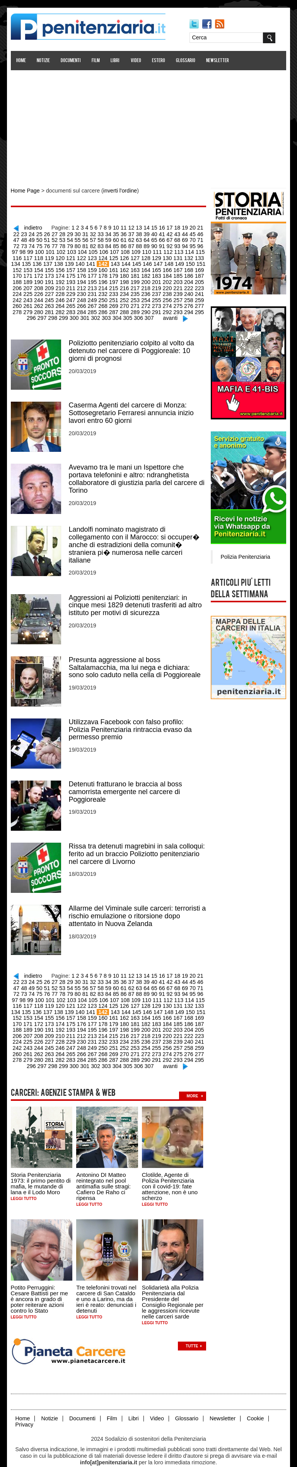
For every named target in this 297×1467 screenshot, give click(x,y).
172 (19, 273)
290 (124, 308)
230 (61, 291)
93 (154, 245)
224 (187, 285)
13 (135, 227)
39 (135, 233)
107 (93, 250)
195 (71, 279)
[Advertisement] (148, 125)
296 (187, 308)
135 (198, 256)
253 (113, 297)
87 (109, 245)
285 (71, 308)
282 (40, 308)
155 (29, 268)
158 (61, 268)
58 (83, 239)
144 (105, 262)
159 (71, 268)
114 (166, 250)
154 (19, 268)
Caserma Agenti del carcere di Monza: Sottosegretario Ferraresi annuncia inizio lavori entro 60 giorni (131, 408)
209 (29, 285)
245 (29, 297)
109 (113, 250)
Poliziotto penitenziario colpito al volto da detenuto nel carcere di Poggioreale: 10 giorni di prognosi (132, 346)
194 (61, 279)
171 (198, 268)
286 (82, 308)
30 (68, 233)
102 (40, 250)
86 (101, 245)
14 (143, 227)
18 (173, 227)
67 (150, 239)
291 (135, 308)
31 (75, 233)
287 (93, 308)
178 (82, 273)
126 (103, 256)
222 (166, 285)
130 (145, 256)
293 (156, 308)
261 (198, 297)
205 (177, 279)
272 (124, 302)
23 (15, 233)
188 (187, 273)
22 (203, 227)
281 (29, 308)
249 (71, 297)
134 (187, 256)
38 (128, 233)
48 (203, 233)
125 (93, 256)
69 (165, 239)
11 (120, 227)
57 (75, 239)
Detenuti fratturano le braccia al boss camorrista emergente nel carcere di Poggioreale (126, 784)
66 (143, 239)
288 (103, 308)
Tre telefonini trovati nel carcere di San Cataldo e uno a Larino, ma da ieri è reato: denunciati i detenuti (107, 1286)
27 (45, 233)
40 (143, 233)
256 (145, 297)
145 (115, 262)
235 (113, 291)
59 (90, 239)
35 (105, 233)
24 (22, 233)
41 (150, 233)
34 (98, 233)
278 (187, 302)
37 (120, 233)
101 (29, 250)
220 (145, 285)
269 (93, 302)
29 (60, 233)
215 (93, 285)
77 (34, 245)
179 (93, 273)
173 (29, 273)
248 (61, 297)
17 (165, 227)
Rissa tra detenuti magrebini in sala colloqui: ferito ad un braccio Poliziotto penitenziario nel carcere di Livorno (137, 845)
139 (49, 262)
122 (61, 256)
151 (178, 262)
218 (124, 285)
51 (30, 239)
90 (131, 245)
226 (19, 291)
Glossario (186, 61)
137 (28, 262)
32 (83, 233)
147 (136, 262)
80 (56, 245)
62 (112, 239)
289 (113, 308)
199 (113, 279)
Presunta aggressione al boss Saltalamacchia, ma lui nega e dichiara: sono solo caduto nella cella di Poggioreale (135, 660)
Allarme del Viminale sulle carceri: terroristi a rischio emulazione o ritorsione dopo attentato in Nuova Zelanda (138, 907)
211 (50, 285)
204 (166, 279)
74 (203, 239)
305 (117, 314)
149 (157, 262)
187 (177, 273)
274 (145, 302)
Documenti (71, 61)
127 (113, 256)
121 (50, 256)
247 (50, 297)
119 (29, 256)
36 (112, 233)
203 (156, 279)
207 (198, 279)
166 (145, 268)
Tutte (192, 1332)
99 (199, 245)
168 (166, 268)
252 (103, 297)
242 (187, 291)
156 (40, 268)
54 (53, 239)
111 (135, 250)
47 (196, 233)
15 (150, 227)
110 (124, 250)
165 (135, 268)
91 (139, 245)
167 (156, 268)
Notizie (43, 61)
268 (82, 302)
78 (41, 245)
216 (103, 285)
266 (61, 302)
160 (82, 268)
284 (61, 308)
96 (177, 245)
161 (93, 268)
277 (177, 302)
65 (135, 239)
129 (135, 256)
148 (147, 262)
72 (188, 239)
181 (113, 273)
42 (158, 233)
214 (82, 285)
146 (126, 262)
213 (71, 285)
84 (86, 245)
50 (22, 239)
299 (54, 314)
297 (198, 308)
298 (43, 314)
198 (103, 279)
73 (196, 239)
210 (40, 285)
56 (68, 239)
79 (49, 245)
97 (184, 245)
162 (103, 268)
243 (198, 291)
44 (173, 233)
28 (53, 233)
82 (71, 245)
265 (50, 302)
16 (158, 227)
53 (45, 239)
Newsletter (218, 61)
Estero (159, 61)
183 (135, 273)
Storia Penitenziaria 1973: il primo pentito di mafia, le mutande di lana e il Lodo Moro (41, 1171)
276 (166, 302)
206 (187, 279)
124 (82, 256)
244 (19, 297)
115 (177, 250)
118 (19, 256)
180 (103, 273)
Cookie (253, 1405)
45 (181, 233)
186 (166, 273)
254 (124, 297)
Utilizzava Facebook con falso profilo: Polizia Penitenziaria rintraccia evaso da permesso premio (130, 722)
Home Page (25, 191)
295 (177, 308)
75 (18, 245)
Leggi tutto (24, 1186)
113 (156, 250)
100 (19, 250)
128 (124, 256)
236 (124, 291)
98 (192, 245)
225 (198, 285)
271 (113, 302)
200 (124, 279)
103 (50, 250)
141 (70, 262)
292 (145, 308)
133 (177, 256)
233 (93, 291)
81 (64, 245)
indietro (31, 227)
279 (198, 302)
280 (19, 308)
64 (128, 239)
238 (145, 291)
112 (145, 250)
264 (40, 302)
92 (146, 245)
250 (82, 297)
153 (199, 262)
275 (156, 302)
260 (187, 297)
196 (82, 279)
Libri (115, 61)
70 (173, 239)
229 (50, 291)
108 (103, 250)
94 (162, 245)
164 (124, 268)
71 (181, 239)
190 (19, 279)
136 (17, 262)
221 (156, 285)
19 (181, 227)
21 (196, 227)
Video (136, 61)
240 (166, 291)
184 (145, 273)
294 (166, 308)
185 (156, 273)
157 (50, 268)
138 (38, 262)
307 (138, 314)
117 (198, 250)
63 (120, 239)
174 (40, 273)
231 (71, 291)
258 (166, 297)
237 (135, 291)
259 (177, 297)
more (193, 1083)
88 (116, 245)
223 (177, 285)
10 (113, 227)
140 (59, 262)
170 (187, 268)
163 (113, 268)
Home (21, 61)
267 (71, 302)
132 (166, 256)
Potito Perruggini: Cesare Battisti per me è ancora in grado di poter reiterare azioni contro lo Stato (39, 1286)
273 (135, 302)
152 (189, 262)
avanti (159, 314)
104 (61, 250)
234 (103, 291)
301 (75, 314)
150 (168, 262)
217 (113, 285)
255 (135, 297)
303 (96, 314)
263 (29, 302)
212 (61, 285)
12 (128, 227)
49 (15, 239)
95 (169, 245)
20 (188, 227)
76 (26, 245)
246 (40, 297)
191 (29, 279)
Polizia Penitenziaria (244, 556)
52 (37, 239)
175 (50, 273)
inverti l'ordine (118, 191)
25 (30, 233)
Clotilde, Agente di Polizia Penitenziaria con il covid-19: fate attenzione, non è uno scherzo (170, 1173)
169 (177, 268)
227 (29, 291)
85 (94, 245)
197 (93, 279)
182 (124, 273)
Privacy (25, 1411)
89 (124, 245)
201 (135, 279)
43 (165, 233)
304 (106, 314)
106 (82, 250)
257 (156, 297)
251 (93, 297)
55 (60, 239)
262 (19, 302)
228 (40, 291)
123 (71, 256)
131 (156, 256)
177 (71, 273)
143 (94, 262)
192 (40, 279)
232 (82, 291)
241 (177, 291)
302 (85, 314)
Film (96, 61)
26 (37, 233)
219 (135, 285)
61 (105, 239)
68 (158, 239)
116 (187, 250)
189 (198, 273)
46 (188, 233)
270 (103, 302)
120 (40, 256)
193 (50, 279)
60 (98, 239)
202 (145, 279)
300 (64, 314)
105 (71, 250)
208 (19, 285)
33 (90, 233)
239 (156, 291)
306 (127, 314)
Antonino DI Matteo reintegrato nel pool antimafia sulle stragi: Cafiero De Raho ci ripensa (104, 1173)
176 (61, 273)
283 (50, 308)
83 (79, 245)
